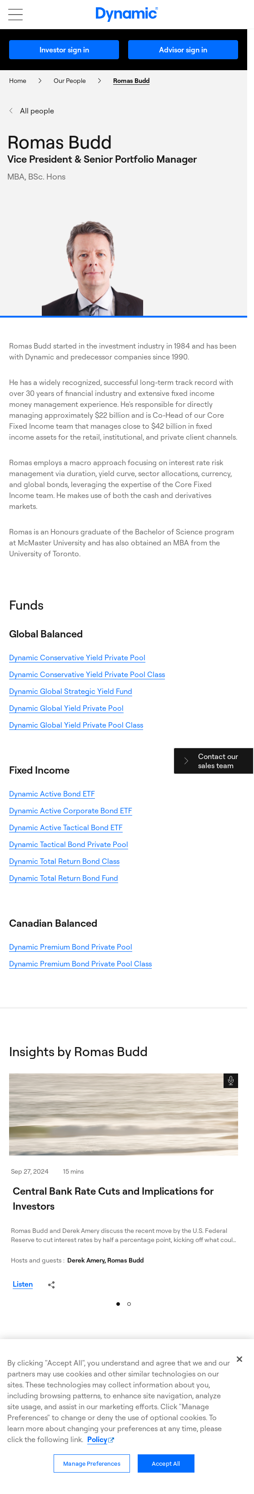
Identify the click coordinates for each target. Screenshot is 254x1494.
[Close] (239, 1359)
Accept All (166, 1463)
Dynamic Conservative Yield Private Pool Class (87, 674)
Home (17, 80)
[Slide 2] (129, 1304)
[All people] (102, 110)
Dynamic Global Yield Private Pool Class (76, 724)
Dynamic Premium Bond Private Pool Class (80, 963)
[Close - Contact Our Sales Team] (186, 760)
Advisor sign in (183, 49)
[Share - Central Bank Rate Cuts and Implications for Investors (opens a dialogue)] (51, 1285)
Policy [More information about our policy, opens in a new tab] (97, 1439)
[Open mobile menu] (11, 14)
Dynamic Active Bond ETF (52, 793)
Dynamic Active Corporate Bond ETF (70, 810)
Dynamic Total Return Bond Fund (63, 878)
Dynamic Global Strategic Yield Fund (70, 691)
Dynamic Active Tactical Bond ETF (66, 827)
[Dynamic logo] (127, 14)
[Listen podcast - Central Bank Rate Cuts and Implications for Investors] (23, 1284)
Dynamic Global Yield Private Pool (66, 708)
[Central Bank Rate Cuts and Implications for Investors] (123, 1114)
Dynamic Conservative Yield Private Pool (77, 657)
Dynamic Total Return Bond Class (64, 861)
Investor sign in (64, 49)
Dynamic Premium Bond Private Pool (70, 946)
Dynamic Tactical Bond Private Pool (68, 844)
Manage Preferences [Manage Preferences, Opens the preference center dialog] (91, 1463)
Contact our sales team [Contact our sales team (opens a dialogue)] (218, 761)
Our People (70, 80)
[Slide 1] (118, 1304)
